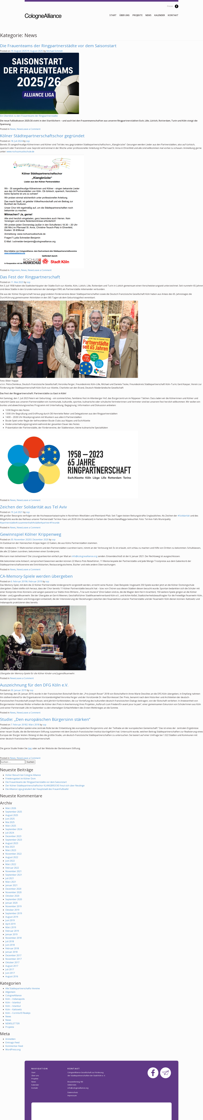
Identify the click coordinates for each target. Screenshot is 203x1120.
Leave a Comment (31, 129)
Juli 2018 (9, 941)
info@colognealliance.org (84, 556)
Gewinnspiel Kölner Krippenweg (30, 534)
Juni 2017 (10, 972)
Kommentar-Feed (14, 1046)
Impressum (72, 1095)
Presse (170, 6)
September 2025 (13, 811)
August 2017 (11, 965)
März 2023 (10, 850)
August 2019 (11, 916)
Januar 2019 (11, 934)
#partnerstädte (8, 522)
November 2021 (13, 871)
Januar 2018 (11, 951)
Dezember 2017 (13, 955)
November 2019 (13, 906)
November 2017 (13, 958)
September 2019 (13, 913)
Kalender (159, 15)
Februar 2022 (12, 867)
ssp (28, 141)
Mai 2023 (10, 846)
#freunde (54, 522)
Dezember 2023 (13, 836)
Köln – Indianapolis (15, 998)
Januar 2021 (11, 885)
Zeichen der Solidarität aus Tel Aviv (33, 507)
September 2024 (13, 829)
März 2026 (10, 808)
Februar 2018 (12, 948)
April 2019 (10, 923)
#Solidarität (184, 515)
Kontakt (173, 15)
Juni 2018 (10, 944)
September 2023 (13, 839)
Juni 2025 (10, 818)
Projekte (137, 15)
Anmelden (10, 1038)
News (148, 15)
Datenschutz (73, 1092)
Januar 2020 (11, 902)
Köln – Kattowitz (13, 1009)
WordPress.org (13, 1049)
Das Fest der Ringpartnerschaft (30, 277)
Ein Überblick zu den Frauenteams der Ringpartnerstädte (29, 115)
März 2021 (10, 881)
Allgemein (15, 270)
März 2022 (10, 864)
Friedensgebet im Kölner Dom (20, 778)
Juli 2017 (9, 969)
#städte (36, 522)
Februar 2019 (12, 930)
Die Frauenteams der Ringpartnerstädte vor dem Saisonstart (58, 45)
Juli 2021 (9, 878)
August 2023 (11, 843)
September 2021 (13, 874)
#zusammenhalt (24, 522)
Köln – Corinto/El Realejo (17, 1012)
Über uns (124, 15)
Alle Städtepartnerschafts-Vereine (22, 988)
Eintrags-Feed (12, 1042)
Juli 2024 (9, 832)
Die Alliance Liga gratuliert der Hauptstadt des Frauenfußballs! (36, 789)
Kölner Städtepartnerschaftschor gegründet (42, 135)
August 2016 (11, 976)
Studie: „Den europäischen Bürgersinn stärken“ (45, 719)
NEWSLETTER (12, 1023)
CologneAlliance (13, 995)
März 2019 (10, 927)
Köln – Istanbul (13, 1002)
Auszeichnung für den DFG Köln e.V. (34, 685)
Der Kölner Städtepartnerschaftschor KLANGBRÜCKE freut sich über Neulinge (45, 785)
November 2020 (13, 892)
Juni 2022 (10, 860)
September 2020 (13, 899)
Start (112, 15)
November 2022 (13, 853)
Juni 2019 (10, 920)
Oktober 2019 (12, 909)
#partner (45, 522)
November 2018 (13, 937)
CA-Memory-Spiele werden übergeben (36, 576)
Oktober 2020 (12, 895)
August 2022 (11, 857)
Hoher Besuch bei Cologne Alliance (23, 775)
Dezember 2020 (13, 888)
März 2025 (10, 825)
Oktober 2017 (12, 962)
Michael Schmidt (54, 50)
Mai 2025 (10, 822)
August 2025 (11, 815)
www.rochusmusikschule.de (20, 151)
